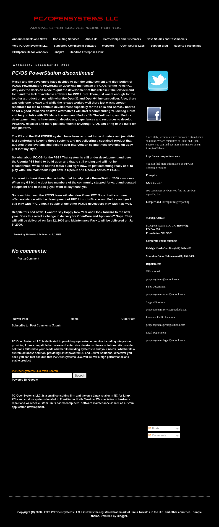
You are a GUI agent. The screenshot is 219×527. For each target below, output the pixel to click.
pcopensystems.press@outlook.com (165, 324)
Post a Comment (28, 258)
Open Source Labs (132, 45)
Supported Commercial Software (75, 45)
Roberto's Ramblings (187, 45)
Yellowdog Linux (123, 111)
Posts (154, 428)
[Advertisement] (74, 289)
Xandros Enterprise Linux (87, 52)
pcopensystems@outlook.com (162, 279)
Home (74, 319)
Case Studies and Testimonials (167, 39)
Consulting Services (66, 39)
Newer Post (20, 319)
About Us (91, 39)
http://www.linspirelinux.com (163, 156)
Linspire (59, 52)
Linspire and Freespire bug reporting (167, 202)
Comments (157, 435)
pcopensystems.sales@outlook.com (165, 294)
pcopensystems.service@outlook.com (166, 309)
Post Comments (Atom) (45, 325)
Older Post (128, 319)
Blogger (122, 516)
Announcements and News (29, 39)
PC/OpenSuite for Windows (30, 52)
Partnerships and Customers (122, 39)
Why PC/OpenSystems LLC (30, 45)
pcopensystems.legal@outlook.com (165, 340)
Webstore (108, 45)
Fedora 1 (83, 115)
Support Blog (159, 45)
